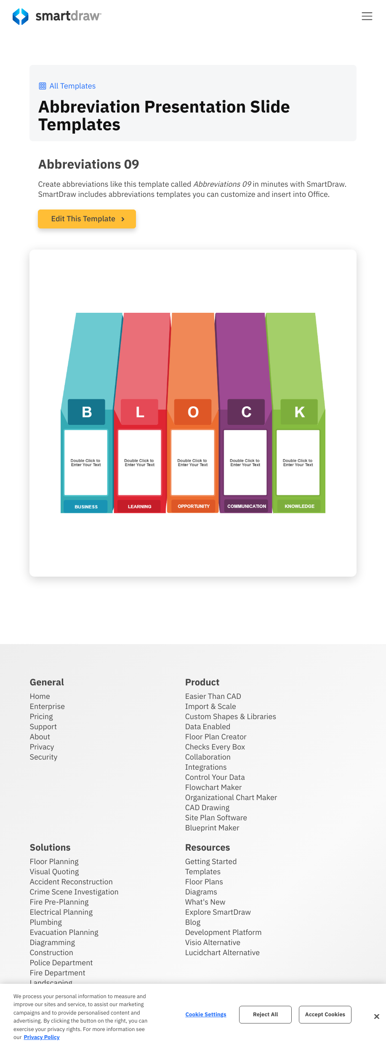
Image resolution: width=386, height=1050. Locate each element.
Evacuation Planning (63, 932)
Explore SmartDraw (218, 912)
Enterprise (47, 706)
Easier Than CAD (213, 696)
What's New (205, 902)
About (39, 736)
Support (43, 726)
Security (43, 757)
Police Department (61, 962)
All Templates (67, 86)
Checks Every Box (215, 747)
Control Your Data (215, 777)
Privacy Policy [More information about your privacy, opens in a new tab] (41, 1037)
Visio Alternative (212, 942)
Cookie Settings (205, 1014)
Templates (203, 871)
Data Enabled (208, 726)
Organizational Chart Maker (231, 797)
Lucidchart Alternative (222, 952)
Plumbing (45, 922)
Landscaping (50, 983)
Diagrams (201, 892)
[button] (367, 16)
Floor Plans (204, 881)
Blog (192, 922)
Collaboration (208, 757)
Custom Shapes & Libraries (231, 716)
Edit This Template (83, 218)
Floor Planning (53, 861)
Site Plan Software (216, 817)
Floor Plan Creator (216, 736)
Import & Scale (210, 706)
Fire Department (57, 972)
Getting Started (211, 861)
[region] (193, 1017)
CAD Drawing (207, 807)
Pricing (41, 716)
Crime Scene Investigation (73, 892)
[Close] (376, 1016)
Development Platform (223, 932)
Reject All (265, 1014)
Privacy (41, 747)
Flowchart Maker (213, 787)
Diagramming (52, 942)
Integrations (206, 767)
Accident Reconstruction (71, 881)
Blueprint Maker (212, 827)
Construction (51, 952)
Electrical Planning (61, 912)
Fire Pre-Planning (58, 902)
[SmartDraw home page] (57, 16)
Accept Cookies (325, 1014)
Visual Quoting (54, 871)
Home (39, 696)
